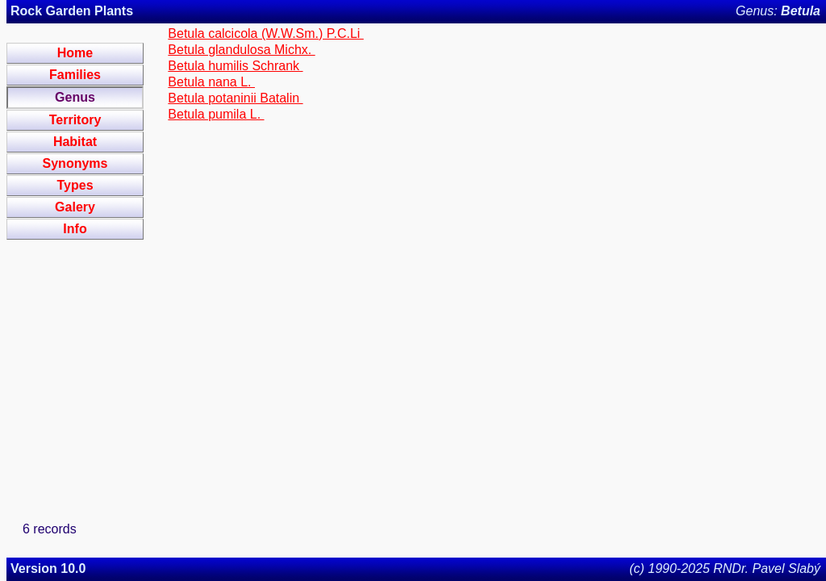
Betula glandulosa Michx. (241, 49)
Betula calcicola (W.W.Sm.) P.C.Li (265, 33)
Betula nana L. (211, 82)
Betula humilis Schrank (235, 66)
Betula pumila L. (216, 114)
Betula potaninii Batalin (235, 98)
